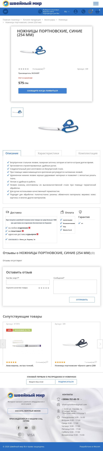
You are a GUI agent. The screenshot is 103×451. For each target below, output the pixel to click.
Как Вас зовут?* (12, 284)
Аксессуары (49, 19)
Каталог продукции (32, 19)
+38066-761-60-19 (70, 406)
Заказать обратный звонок (28, 417)
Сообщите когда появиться (42, 91)
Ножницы (62, 19)
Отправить (82, 306)
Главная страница (11, 19)
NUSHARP (35, 73)
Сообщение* (59, 284)
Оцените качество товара (16, 294)
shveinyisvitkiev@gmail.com (74, 411)
